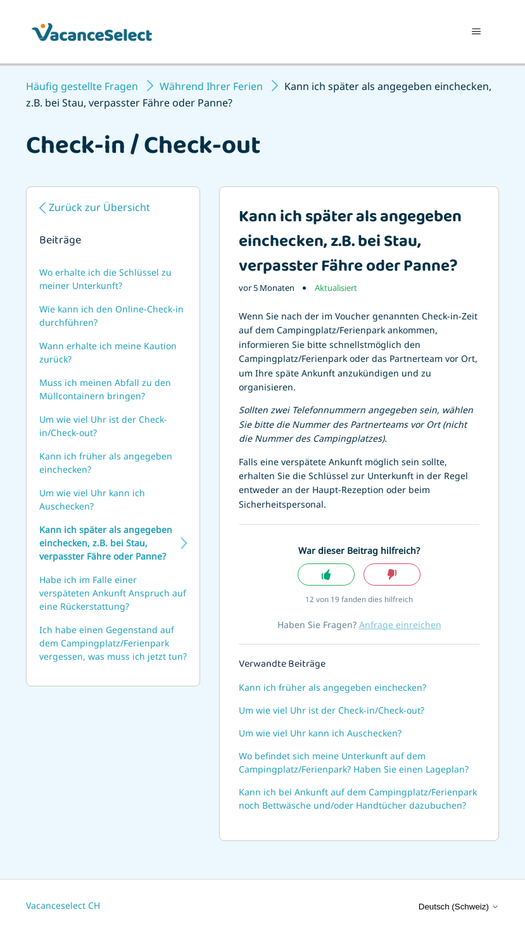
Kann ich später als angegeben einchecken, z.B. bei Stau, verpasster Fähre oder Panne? (105, 542)
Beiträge (60, 241)
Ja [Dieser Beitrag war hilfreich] (326, 574)
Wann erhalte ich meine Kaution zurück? (108, 352)
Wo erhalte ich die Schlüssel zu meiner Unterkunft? (105, 279)
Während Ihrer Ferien (211, 86)
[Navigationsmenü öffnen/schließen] (476, 32)
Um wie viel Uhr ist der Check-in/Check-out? (103, 426)
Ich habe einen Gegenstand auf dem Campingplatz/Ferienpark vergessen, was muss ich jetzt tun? (113, 643)
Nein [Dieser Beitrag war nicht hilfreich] (392, 574)
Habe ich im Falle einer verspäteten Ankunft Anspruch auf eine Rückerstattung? (112, 593)
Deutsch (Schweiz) (459, 906)
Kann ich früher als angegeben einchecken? (105, 462)
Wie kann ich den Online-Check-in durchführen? (111, 315)
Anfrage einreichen (400, 625)
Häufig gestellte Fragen (82, 86)
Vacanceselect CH (63, 905)
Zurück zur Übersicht (99, 207)
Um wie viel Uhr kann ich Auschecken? (92, 499)
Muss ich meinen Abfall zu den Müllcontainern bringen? (105, 389)
